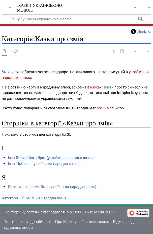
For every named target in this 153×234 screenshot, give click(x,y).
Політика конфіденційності (27, 221)
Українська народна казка (43, 198)
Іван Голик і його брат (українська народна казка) (51, 157)
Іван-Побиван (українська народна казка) (43, 163)
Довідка (144, 31)
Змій (6, 71)
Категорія (10, 198)
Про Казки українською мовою (82, 221)
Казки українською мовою (39, 7)
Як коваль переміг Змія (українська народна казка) (52, 186)
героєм (99, 108)
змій (107, 87)
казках (96, 87)
